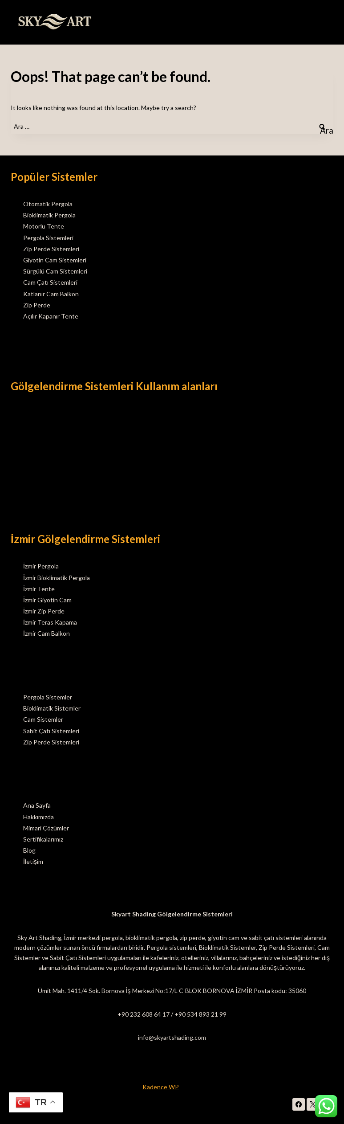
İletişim (33, 861)
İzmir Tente (39, 589)
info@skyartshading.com (172, 1037)
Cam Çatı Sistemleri (50, 282)
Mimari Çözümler (46, 828)
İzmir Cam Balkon (46, 633)
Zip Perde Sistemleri (51, 249)
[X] (313, 1104)
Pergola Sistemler (47, 697)
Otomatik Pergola (48, 204)
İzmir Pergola (41, 566)
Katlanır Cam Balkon (51, 294)
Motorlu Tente (43, 226)
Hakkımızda (38, 817)
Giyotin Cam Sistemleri (54, 260)
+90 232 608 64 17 (143, 1014)
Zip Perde (36, 305)
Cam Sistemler (43, 719)
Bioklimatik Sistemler (52, 708)
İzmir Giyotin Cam (47, 600)
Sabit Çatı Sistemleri (51, 731)
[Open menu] (325, 22)
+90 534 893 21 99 (200, 1014)
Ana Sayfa (37, 805)
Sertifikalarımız (43, 839)
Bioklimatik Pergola (49, 215)
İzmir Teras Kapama (50, 622)
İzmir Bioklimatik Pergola (56, 577)
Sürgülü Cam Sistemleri (55, 271)
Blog (29, 850)
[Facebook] (298, 1104)
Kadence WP (160, 1087)
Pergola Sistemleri (48, 237)
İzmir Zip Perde (44, 611)
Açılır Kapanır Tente (50, 316)
